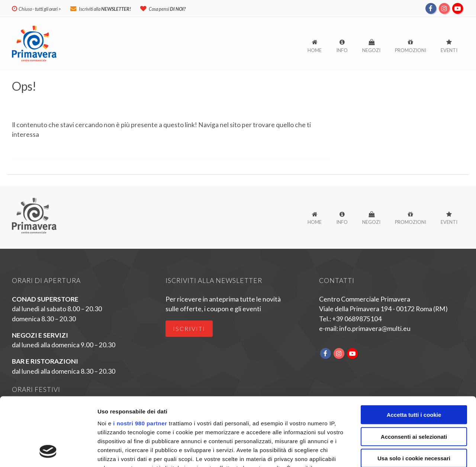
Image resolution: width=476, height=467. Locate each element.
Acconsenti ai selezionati (414, 374)
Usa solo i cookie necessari (413, 396)
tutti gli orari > (48, 9)
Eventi (449, 50)
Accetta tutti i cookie (414, 352)
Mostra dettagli (395, 452)
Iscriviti (189, 328)
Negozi (371, 50)
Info (342, 50)
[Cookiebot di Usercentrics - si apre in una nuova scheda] (48, 452)
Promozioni (410, 50)
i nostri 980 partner (140, 361)
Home (315, 50)
